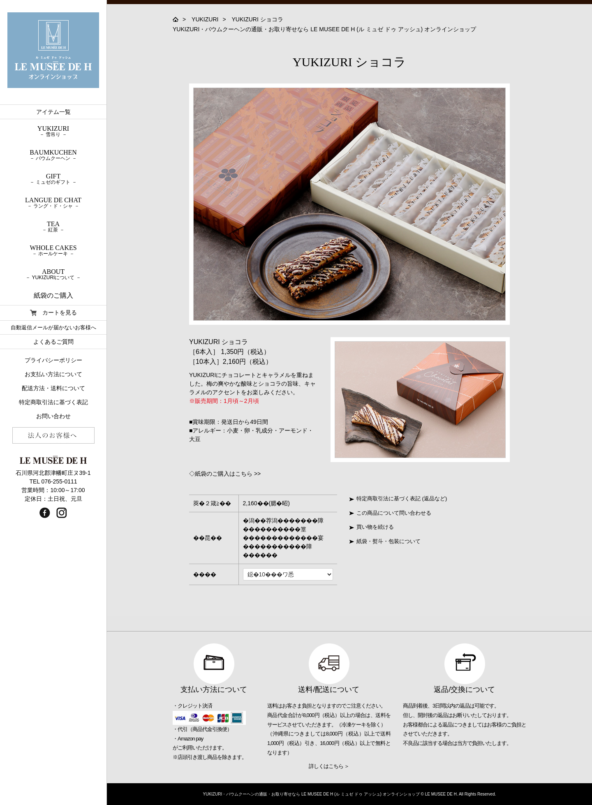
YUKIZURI (205, 19)
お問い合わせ (53, 416)
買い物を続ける (371, 527)
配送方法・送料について (53, 388)
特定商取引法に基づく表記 (53, 402)
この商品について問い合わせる (390, 513)
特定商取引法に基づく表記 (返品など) (398, 498)
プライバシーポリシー (53, 360)
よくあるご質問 (53, 341)
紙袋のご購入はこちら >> (228, 473)
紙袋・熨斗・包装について (385, 541)
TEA (53, 226)
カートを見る (53, 312)
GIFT (53, 179)
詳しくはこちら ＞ (329, 766)
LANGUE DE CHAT (53, 203)
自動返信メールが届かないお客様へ (53, 327)
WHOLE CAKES (53, 250)
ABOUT (53, 274)
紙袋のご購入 (53, 295)
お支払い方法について (53, 374)
